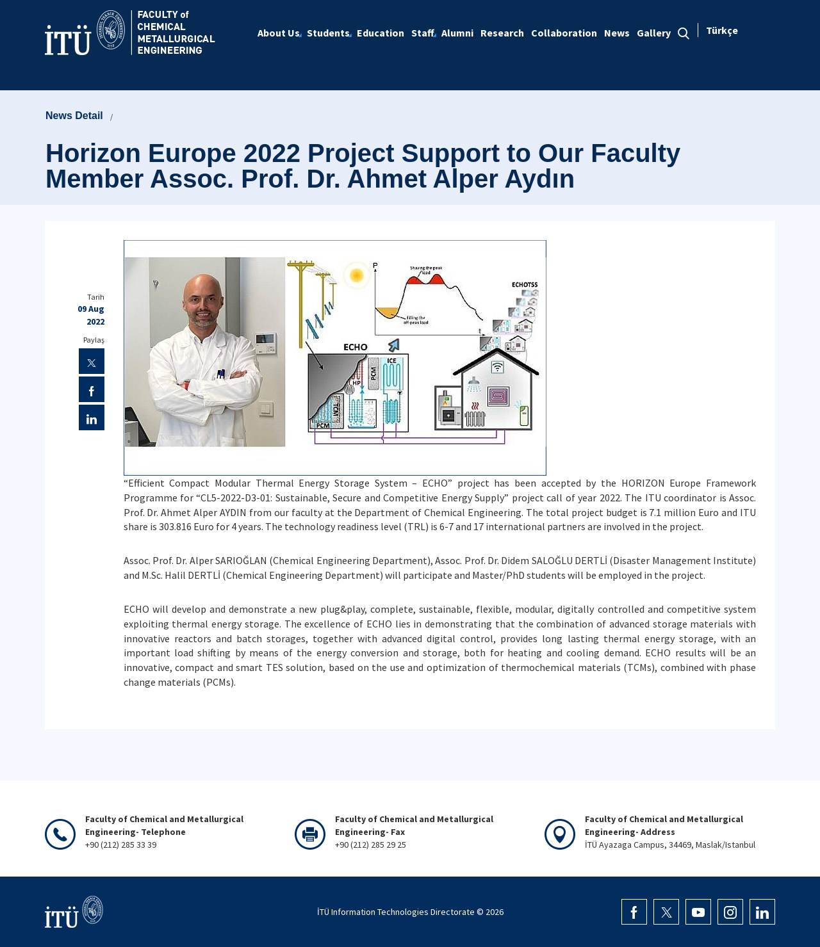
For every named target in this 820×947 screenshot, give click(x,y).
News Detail (74, 115)
